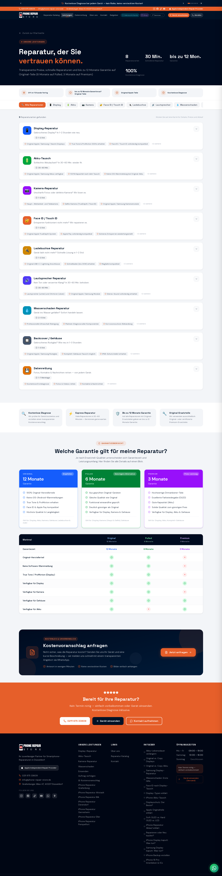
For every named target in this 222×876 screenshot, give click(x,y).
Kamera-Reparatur (87, 761)
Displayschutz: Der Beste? (154, 804)
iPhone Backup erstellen (157, 855)
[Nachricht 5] (195, 3)
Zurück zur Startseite (31, 33)
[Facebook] (157, 9)
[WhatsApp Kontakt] (214, 868)
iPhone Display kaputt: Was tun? (156, 841)
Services (157, 15)
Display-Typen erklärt (155, 793)
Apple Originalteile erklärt (154, 811)
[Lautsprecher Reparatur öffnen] (111, 286)
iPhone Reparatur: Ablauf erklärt (154, 826)
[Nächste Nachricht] (183, 3)
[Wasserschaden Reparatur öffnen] (111, 316)
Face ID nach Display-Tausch (156, 787)
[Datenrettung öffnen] (111, 376)
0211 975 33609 (27, 9)
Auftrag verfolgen (87, 775)
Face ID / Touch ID (111, 104)
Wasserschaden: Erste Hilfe (156, 779)
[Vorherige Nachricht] (21, 3)
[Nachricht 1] (189, 3)
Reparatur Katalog (52, 15)
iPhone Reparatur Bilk (88, 797)
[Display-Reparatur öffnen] (111, 136)
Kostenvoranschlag (89, 780)
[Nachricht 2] (191, 3)
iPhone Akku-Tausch (155, 797)
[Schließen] (201, 3)
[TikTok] (161, 9)
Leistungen (67, 15)
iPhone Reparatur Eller (89, 816)
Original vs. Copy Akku (156, 765)
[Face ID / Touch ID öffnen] (111, 226)
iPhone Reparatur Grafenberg (86, 786)
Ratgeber (114, 15)
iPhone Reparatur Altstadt (91, 792)
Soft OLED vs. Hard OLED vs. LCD (154, 819)
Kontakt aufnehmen (144, 721)
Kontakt (103, 15)
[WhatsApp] (48, 795)
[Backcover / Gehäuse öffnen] (111, 346)
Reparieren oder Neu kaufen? (155, 834)
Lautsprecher (161, 104)
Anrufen (196, 15)
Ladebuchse (137, 104)
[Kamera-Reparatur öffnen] (111, 196)
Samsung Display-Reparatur (154, 772)
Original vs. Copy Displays (153, 760)
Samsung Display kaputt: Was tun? (153, 849)
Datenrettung (81, 15)
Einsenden (83, 771)
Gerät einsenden (108, 721)
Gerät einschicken (179, 15)
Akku (71, 104)
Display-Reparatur (87, 751)
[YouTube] (164, 9)
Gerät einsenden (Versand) (188, 779)
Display (55, 104)
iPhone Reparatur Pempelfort (86, 823)
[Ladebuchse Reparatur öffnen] (111, 256)
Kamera (88, 104)
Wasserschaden (186, 104)
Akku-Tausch (84, 756)
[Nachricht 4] (194, 3)
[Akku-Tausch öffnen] (111, 166)
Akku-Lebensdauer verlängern (154, 752)
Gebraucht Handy (130, 15)
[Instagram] (154, 9)
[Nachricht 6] (197, 3)
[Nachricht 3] (192, 3)
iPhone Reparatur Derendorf (86, 803)
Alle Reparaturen (32, 104)
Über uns (94, 15)
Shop (144, 15)
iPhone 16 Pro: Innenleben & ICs (153, 861)
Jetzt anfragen (178, 652)
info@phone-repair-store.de (50, 9)
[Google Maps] (54, 795)
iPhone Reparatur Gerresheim (86, 811)
